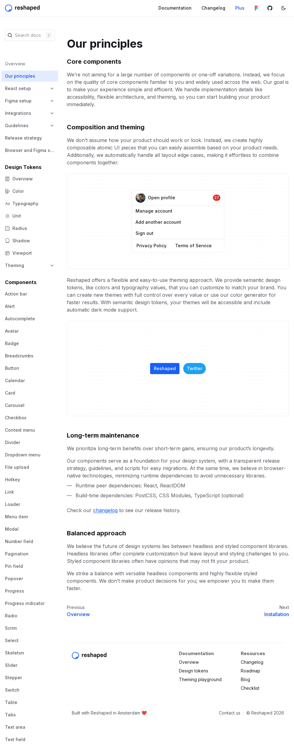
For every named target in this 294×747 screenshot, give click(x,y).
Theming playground (200, 679)
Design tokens (193, 670)
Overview (78, 614)
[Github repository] (269, 8)
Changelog (252, 662)
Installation (276, 614)
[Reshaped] (23, 8)
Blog (245, 679)
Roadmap (250, 670)
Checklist (250, 688)
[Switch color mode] (283, 8)
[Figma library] (256, 8)
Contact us (229, 712)
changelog (105, 510)
